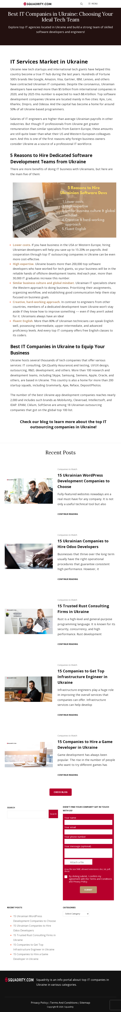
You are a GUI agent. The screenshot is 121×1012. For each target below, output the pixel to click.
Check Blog (60, 792)
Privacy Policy (39, 1002)
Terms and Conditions (100, 878)
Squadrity (69, 1006)
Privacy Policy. (80, 881)
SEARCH (11, 807)
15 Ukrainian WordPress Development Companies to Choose (84, 480)
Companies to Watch (67, 469)
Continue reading (68, 514)
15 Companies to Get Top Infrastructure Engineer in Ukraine (82, 676)
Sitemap (85, 1002)
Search (53, 813)
